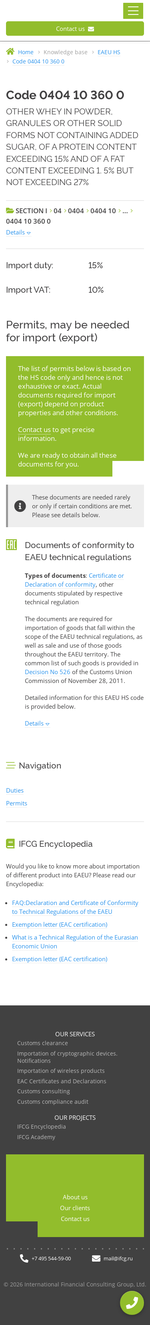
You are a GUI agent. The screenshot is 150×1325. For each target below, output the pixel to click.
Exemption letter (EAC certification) (59, 924)
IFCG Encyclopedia (41, 1126)
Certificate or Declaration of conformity (74, 579)
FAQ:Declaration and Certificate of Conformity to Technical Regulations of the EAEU (75, 907)
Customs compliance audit (52, 1102)
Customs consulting (43, 1091)
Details (15, 232)
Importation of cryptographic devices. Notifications (67, 1057)
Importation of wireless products (61, 1071)
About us (75, 1197)
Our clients (75, 1208)
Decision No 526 (47, 672)
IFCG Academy (36, 1137)
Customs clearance (42, 1043)
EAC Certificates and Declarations (61, 1081)
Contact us (75, 28)
